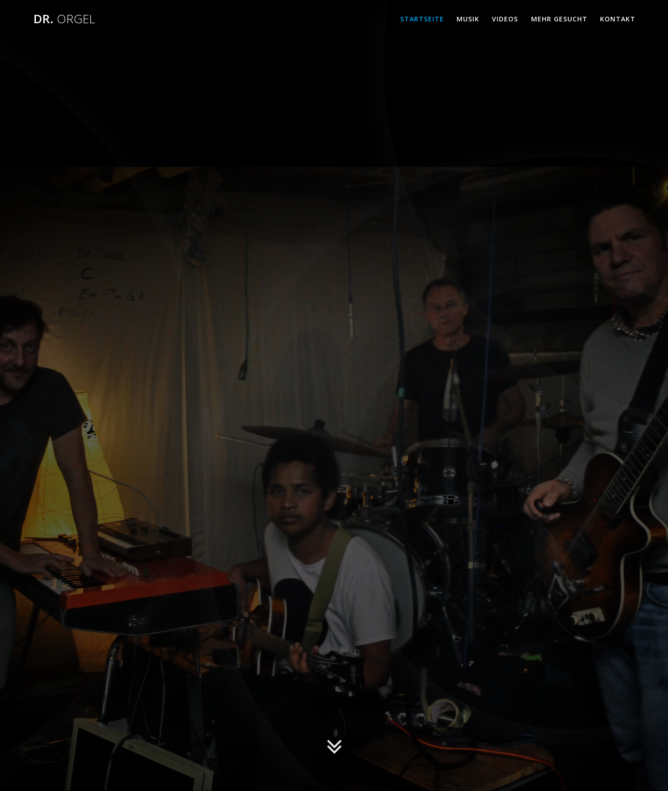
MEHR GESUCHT (559, 18)
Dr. (64, 19)
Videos (505, 18)
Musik (468, 18)
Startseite (422, 18)
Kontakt (617, 18)
